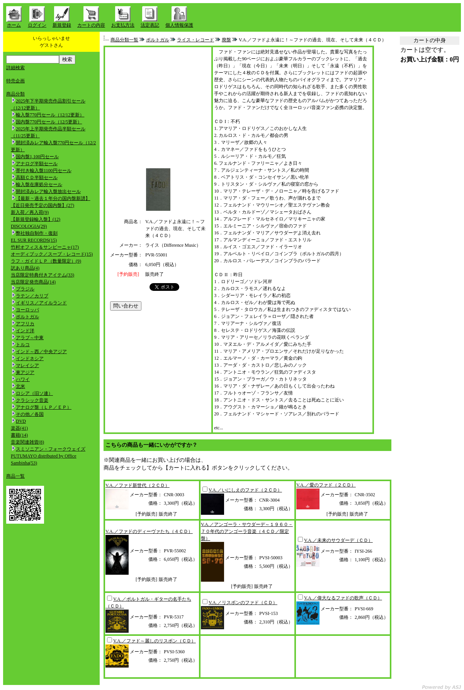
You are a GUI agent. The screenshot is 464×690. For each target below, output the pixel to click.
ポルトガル (27, 316)
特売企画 (15, 81)
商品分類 (15, 94)
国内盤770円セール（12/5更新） (49, 122)
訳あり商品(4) (25, 268)
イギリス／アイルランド (41, 303)
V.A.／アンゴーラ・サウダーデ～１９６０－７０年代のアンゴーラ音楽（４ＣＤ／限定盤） (247, 531)
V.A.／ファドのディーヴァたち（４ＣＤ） (149, 531)
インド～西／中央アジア (41, 351)
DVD (21, 421)
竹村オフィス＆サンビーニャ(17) (45, 247)
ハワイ (23, 379)
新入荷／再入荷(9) (30, 212)
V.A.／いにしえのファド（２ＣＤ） (245, 490)
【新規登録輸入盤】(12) (35, 219)
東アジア (25, 372)
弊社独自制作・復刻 (37, 233)
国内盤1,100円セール (37, 156)
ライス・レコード (195, 40)
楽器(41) (19, 428)
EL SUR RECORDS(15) (34, 240)
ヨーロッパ (27, 310)
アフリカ (25, 323)
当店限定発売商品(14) (33, 282)
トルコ (23, 344)
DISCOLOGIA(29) (29, 226)
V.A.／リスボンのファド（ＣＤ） (243, 602)
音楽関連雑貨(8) (27, 442)
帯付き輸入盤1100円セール (43, 170)
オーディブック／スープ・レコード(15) (52, 254)
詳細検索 (15, 67)
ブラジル (25, 289)
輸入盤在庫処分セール (39, 184)
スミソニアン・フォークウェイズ (50, 449)
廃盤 (226, 40)
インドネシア (30, 358)
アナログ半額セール (37, 163)
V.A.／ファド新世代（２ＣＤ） (137, 485)
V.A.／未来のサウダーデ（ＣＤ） (338, 540)
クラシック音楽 (32, 400)
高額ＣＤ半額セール (37, 177)
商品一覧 (15, 476)
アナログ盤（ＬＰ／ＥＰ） (43, 407)
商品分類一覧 (124, 40)
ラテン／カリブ (32, 296)
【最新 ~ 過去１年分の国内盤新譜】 (53, 198)
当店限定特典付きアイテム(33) (42, 275)
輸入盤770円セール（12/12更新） (50, 115)
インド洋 (25, 330)
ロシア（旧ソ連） (34, 393)
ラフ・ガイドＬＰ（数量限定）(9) (46, 261)
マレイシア (27, 365)
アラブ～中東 (30, 337)
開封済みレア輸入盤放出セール (48, 191)
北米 (20, 386)
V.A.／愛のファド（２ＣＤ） (326, 485)
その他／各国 (30, 414)
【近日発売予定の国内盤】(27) (42, 205)
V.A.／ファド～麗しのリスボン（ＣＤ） (154, 641)
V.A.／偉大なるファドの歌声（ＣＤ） (343, 598)
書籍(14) (19, 435)
